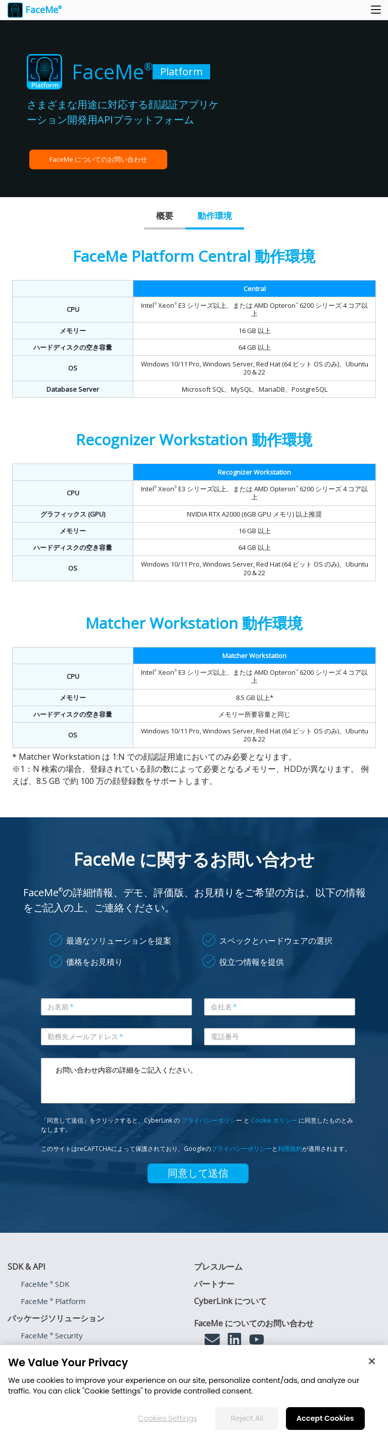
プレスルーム (218, 1266)
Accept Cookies (325, 1418)
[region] (194, 1391)
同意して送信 (198, 1173)
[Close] (372, 1361)
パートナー (214, 1283)
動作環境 (215, 215)
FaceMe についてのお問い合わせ (98, 159)
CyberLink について (230, 1301)
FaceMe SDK (45, 1284)
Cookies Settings (167, 1418)
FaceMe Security (52, 1335)
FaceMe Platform (53, 1301)
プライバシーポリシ (208, 1120)
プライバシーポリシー (241, 1148)
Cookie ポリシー (274, 1120)
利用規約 (290, 1148)
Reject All (247, 1418)
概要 (164, 215)
